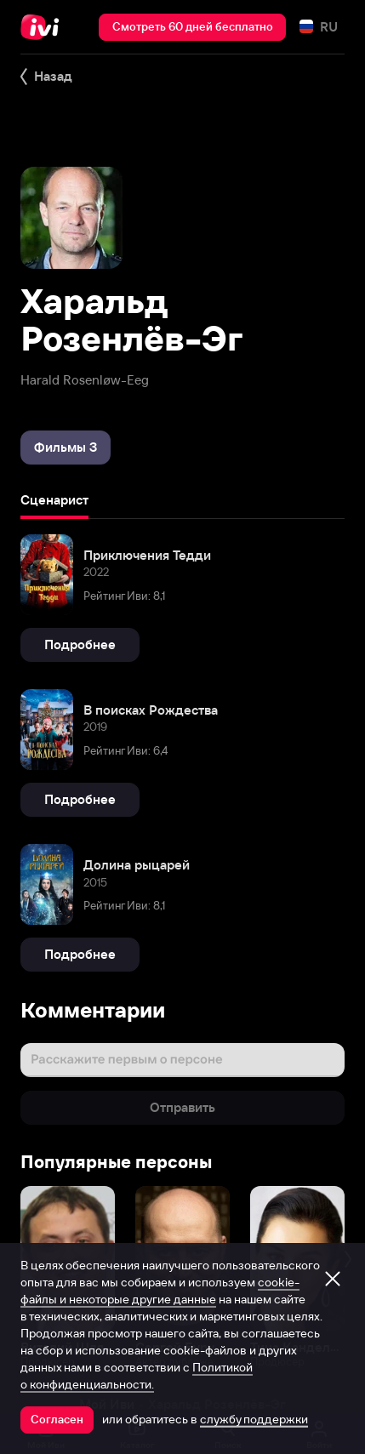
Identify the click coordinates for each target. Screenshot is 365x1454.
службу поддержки (254, 1419)
